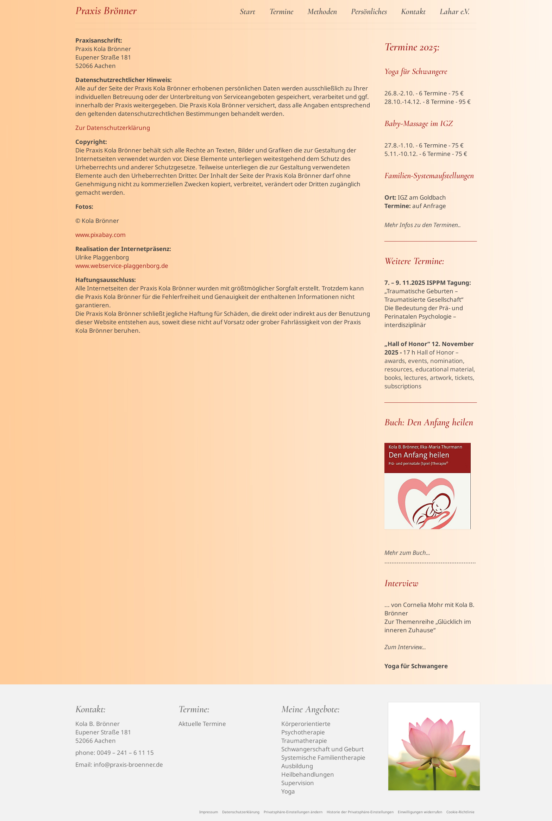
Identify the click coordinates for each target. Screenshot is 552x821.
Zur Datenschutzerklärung (112, 128)
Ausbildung (297, 766)
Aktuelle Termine (202, 724)
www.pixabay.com (100, 235)
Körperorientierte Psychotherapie (306, 728)
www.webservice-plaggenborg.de (121, 266)
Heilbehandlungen (307, 774)
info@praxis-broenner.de (128, 764)
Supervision (297, 783)
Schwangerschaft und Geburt (322, 749)
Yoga (288, 791)
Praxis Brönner (106, 10)
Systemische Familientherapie (323, 757)
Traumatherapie (304, 741)
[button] (293, 811)
